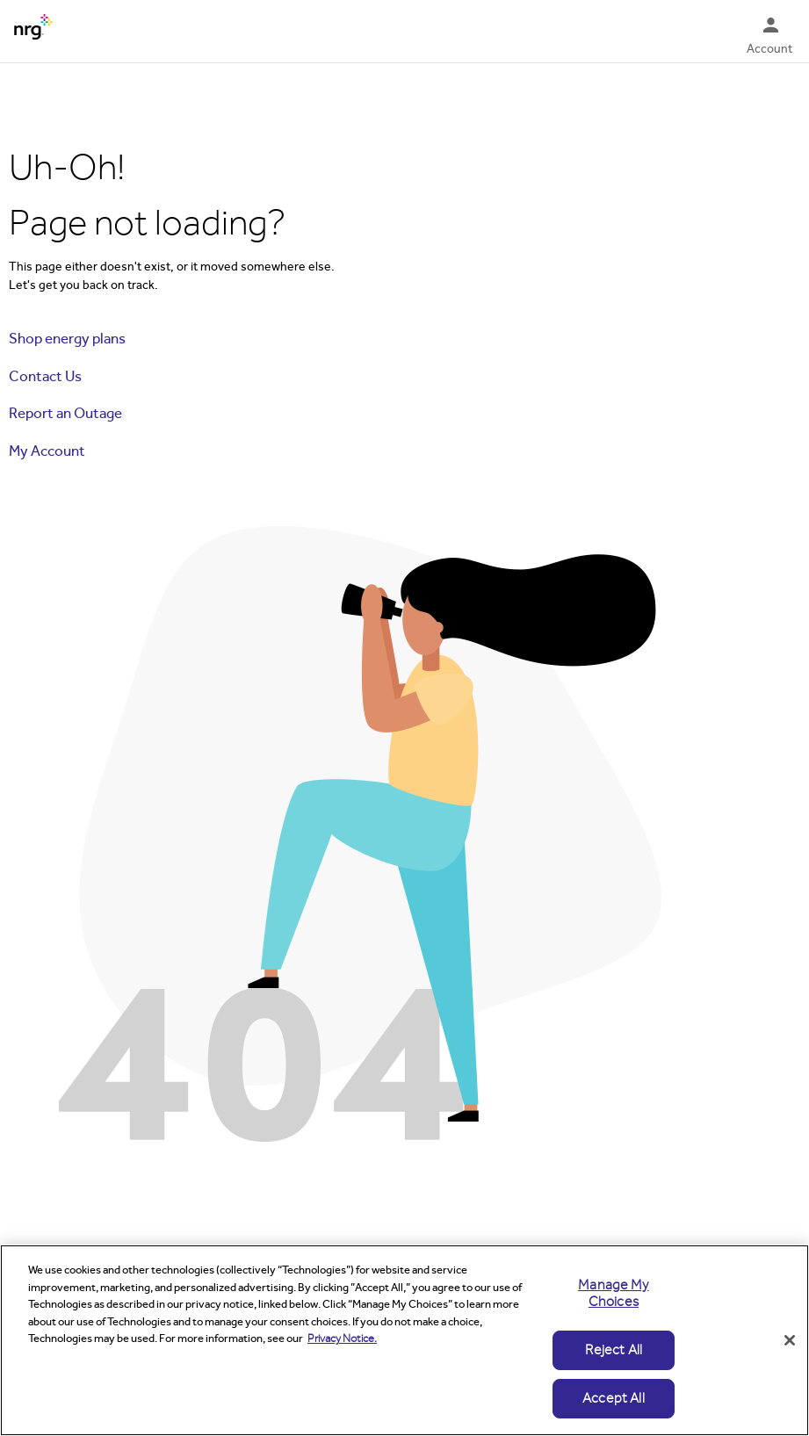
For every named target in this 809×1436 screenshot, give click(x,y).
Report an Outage (65, 413)
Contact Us (45, 376)
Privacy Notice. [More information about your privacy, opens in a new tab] (342, 1338)
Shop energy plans (67, 338)
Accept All (613, 1398)
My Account (47, 451)
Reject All (614, 1350)
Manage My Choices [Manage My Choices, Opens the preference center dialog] (613, 1293)
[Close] (789, 1340)
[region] (404, 1340)
